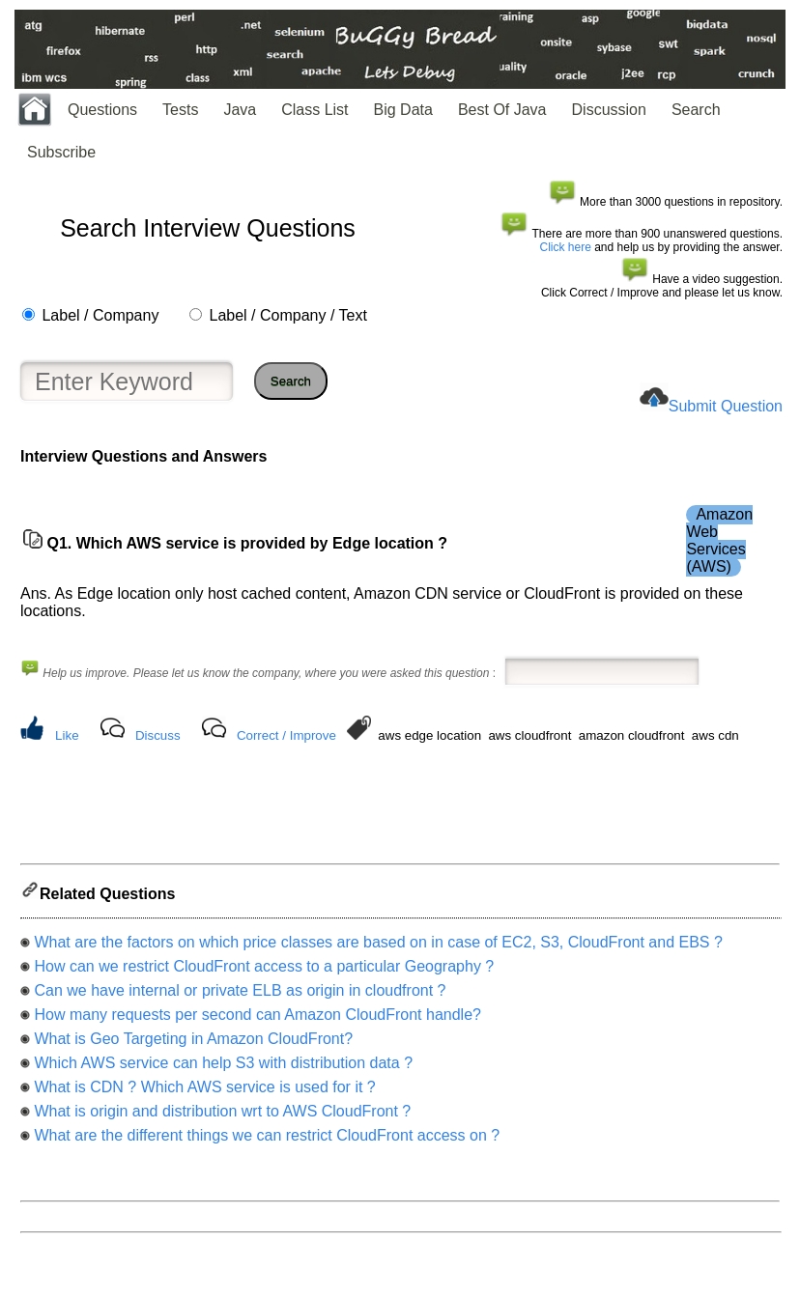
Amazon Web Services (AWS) (719, 540)
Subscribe (61, 152)
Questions (102, 109)
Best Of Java (502, 109)
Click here (565, 247)
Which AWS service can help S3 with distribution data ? (223, 1068)
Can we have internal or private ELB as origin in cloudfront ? (239, 996)
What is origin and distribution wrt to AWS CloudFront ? (222, 1117)
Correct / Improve (286, 735)
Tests (180, 109)
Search (696, 109)
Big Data (403, 109)
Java (239, 109)
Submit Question (726, 406)
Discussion (609, 109)
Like (66, 735)
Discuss (158, 735)
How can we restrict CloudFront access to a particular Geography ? (264, 972)
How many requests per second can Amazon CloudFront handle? (257, 1020)
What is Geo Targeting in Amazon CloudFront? (193, 1044)
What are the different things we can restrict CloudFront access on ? (267, 1141)
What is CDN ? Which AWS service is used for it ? (204, 1093)
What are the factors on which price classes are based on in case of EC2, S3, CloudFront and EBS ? (378, 948)
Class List (314, 109)
